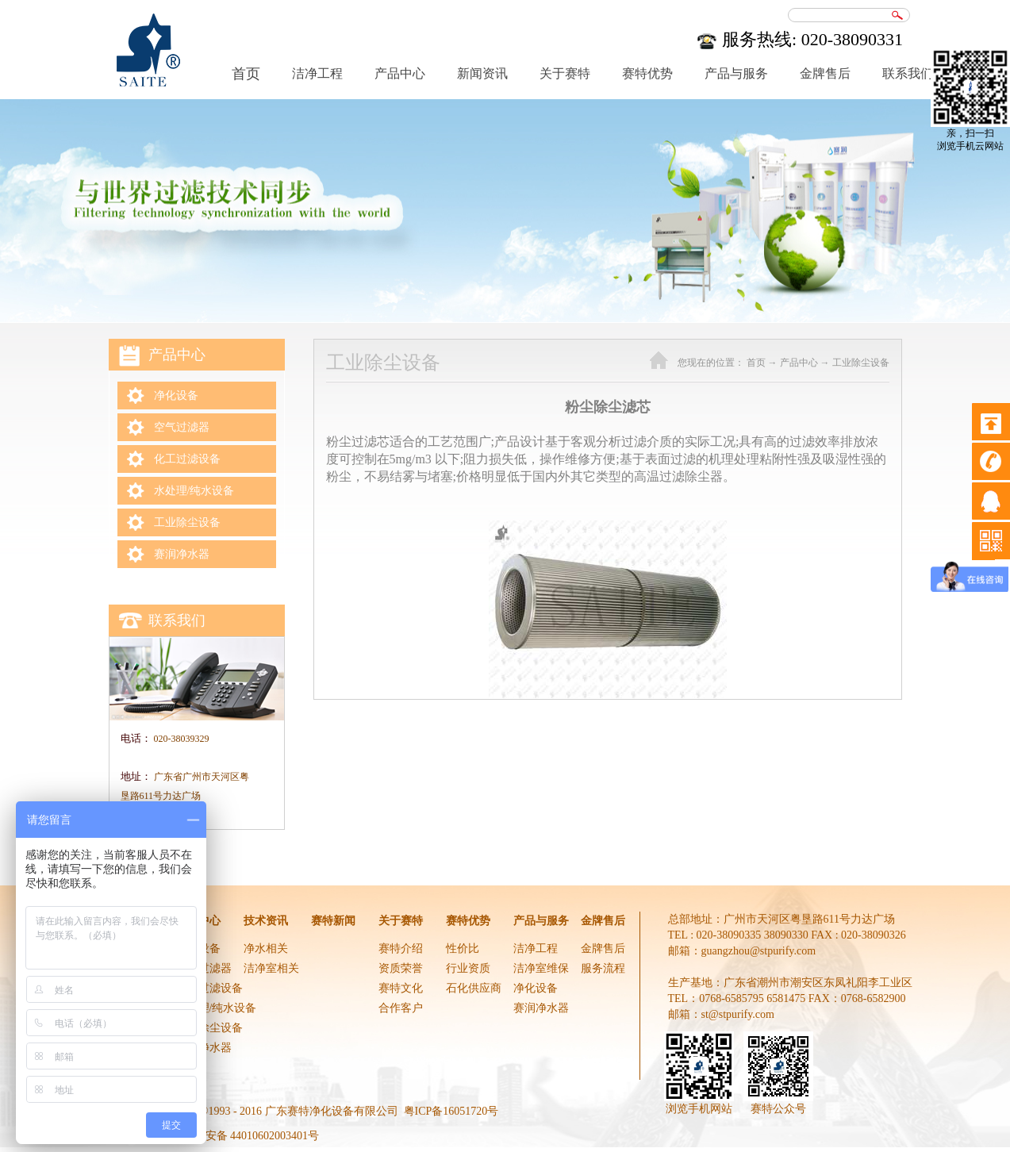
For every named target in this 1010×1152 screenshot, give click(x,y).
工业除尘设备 (860, 362)
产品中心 (799, 362)
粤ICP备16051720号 (451, 1111)
